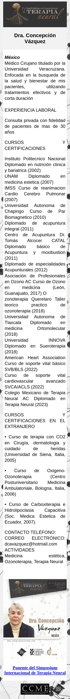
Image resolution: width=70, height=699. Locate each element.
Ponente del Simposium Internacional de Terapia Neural (35, 670)
